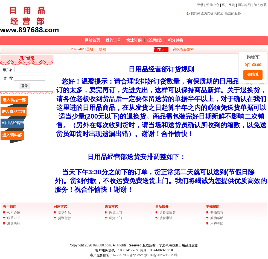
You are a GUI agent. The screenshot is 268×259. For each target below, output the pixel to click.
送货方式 (111, 206)
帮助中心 (212, 5)
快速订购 (134, 40)
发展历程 (13, 223)
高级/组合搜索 (183, 49)
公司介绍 (13, 212)
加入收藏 (260, 5)
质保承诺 (166, 218)
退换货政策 (167, 212)
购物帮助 (212, 206)
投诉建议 (154, 40)
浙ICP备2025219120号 (161, 255)
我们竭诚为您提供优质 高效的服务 (216, 13)
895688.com (102, 245)
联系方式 (13, 218)
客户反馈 (228, 5)
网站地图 (244, 5)
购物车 (253, 67)
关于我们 (9, 206)
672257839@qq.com (128, 255)
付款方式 (60, 206)
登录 (200, 5)
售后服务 (161, 206)
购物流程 (216, 212)
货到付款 (64, 212)
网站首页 (92, 40)
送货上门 (115, 212)
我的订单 (113, 40)
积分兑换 (175, 40)
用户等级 (216, 223)
